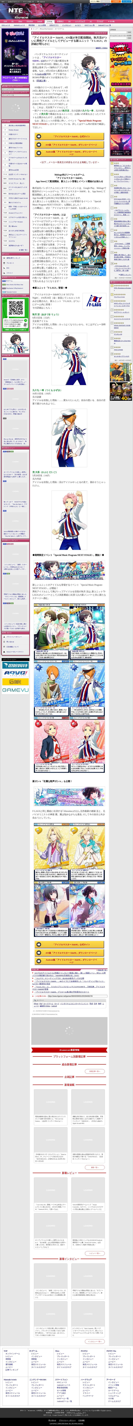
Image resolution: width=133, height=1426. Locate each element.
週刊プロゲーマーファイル (18, 139)
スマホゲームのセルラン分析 (18, 159)
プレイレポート (63, 1356)
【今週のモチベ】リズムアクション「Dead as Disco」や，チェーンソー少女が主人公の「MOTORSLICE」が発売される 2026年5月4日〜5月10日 (50, 1157)
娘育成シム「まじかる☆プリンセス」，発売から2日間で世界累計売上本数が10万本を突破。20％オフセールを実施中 (122, 168)
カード (56, 1004)
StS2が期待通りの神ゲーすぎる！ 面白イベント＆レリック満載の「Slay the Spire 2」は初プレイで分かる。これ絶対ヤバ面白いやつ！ (15, 534)
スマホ (49, 22)
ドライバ (10, 273)
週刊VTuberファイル (16, 147)
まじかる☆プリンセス (121, 356)
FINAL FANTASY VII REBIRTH (122, 326)
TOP (5, 21)
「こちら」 (79, 1413)
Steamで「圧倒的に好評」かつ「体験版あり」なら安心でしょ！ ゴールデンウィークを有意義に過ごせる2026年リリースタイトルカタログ (15, 382)
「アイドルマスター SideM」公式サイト (71, 136)
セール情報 (42, 25)
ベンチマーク (88, 1396)
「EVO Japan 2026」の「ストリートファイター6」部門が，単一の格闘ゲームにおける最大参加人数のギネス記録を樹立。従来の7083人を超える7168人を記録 (122, 268)
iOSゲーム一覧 (90, 25)
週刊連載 (9, 1364)
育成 (91, 1004)
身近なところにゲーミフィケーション (18, 236)
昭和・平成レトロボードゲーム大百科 (18, 208)
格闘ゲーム (112, 1388)
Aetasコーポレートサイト (15, 651)
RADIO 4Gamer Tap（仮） (17, 179)
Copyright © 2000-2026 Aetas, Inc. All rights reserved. (66, 1423)
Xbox (20, 21)
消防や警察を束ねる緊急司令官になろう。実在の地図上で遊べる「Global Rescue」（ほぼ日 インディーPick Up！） (88, 1156)
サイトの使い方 (28, 1)
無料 (99, 1004)
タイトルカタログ (38, 1367)
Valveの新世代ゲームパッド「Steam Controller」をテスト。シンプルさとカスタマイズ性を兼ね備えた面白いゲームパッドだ (88, 1207)
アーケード (110, 1380)
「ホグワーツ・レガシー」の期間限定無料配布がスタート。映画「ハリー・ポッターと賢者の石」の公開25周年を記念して (122, 212)
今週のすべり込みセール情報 (18, 165)
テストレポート (89, 1385)
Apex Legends (118, 349)
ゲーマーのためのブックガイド (18, 188)
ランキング (127, 1)
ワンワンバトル (119, 297)
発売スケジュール (38, 1364)
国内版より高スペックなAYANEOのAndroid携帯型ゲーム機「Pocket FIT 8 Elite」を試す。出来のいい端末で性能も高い (87, 1242)
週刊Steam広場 (14, 170)
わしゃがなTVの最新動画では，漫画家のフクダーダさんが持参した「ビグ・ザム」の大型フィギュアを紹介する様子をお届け (122, 235)
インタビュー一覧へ (95, 1341)
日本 (95, 1004)
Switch (39, 21)
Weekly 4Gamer (14, 130)
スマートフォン (61, 1380)
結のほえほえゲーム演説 (17, 193)
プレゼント (10, 263)
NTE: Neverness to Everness (122, 289)
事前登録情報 (62, 1388)
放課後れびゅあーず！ (16, 245)
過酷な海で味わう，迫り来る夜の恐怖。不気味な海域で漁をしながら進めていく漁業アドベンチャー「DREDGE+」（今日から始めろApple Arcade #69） (88, 1120)
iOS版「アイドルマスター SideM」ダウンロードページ (71, 145)
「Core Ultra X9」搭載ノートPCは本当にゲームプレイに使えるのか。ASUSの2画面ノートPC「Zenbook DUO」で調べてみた (50, 1207)
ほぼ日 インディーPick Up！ (18, 174)
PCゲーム (9, 281)
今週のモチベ (13, 134)
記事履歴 (116, 1)
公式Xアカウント (14, 1)
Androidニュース (19, 25)
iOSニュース (6, 25)
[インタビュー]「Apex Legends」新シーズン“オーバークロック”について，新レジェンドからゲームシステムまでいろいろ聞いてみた (88, 1331)
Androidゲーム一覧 (104, 25)
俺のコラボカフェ (15, 202)
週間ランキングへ (125, 274)
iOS (42, 61)
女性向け (60, 21)
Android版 (41, 74)
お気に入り (105, 1)
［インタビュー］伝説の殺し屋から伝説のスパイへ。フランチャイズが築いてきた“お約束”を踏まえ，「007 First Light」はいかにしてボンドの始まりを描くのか (15, 626)
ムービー (78, 25)
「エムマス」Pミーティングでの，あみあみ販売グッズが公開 (59, 978)
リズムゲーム (113, 1396)
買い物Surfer (13, 226)
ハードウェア (80, 21)
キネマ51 (12, 241)
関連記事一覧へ (103, 970)
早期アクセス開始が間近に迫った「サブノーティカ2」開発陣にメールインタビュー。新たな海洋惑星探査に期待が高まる (15, 596)
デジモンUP (118, 334)
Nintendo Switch (11, 292)
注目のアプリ (54, 25)
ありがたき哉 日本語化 (16, 230)
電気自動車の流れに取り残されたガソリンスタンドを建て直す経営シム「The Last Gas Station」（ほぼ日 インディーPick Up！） (50, 1119)
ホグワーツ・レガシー (121, 312)
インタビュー (66, 25)
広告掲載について (13, 646)
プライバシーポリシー (14, 636)
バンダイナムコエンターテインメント (74, 1004)
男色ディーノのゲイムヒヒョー (18, 153)
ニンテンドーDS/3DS (38, 1380)
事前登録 (32, 25)
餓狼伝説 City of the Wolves (122, 342)
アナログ (100, 21)
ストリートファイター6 (122, 319)
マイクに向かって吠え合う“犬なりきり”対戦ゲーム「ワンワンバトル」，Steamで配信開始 (122, 179)
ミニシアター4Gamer (16, 222)
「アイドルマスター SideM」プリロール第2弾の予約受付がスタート (61, 992)
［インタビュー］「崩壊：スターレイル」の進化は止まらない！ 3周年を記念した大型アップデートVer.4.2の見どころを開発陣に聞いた (15, 567)
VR (69, 21)
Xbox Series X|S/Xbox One (14, 284)
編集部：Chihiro (102, 48)
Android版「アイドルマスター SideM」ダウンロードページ (71, 153)
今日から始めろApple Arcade (18, 198)
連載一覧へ (24, 250)
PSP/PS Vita (111, 1351)
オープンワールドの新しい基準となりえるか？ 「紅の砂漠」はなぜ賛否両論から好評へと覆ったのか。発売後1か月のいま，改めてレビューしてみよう (15, 474)
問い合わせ (41, 1)
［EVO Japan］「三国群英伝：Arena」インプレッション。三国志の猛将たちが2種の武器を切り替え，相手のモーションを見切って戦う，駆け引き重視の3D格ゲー (122, 246)
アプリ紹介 (61, 1393)
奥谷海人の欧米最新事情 (17, 125)
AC (91, 21)
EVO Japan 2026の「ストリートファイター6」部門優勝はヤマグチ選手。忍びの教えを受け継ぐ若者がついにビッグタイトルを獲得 (122, 201)
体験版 (8, 1359)
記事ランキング (12, 1370)
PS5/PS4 (30, 21)
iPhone (36, 1004)
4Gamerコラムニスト (16, 213)
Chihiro (45, 1006)
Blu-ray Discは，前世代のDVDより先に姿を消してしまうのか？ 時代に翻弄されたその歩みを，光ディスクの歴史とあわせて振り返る (15, 441)
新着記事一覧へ (94, 1071)
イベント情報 (113, 1385)
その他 (111, 1398)
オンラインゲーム (13, 1354)
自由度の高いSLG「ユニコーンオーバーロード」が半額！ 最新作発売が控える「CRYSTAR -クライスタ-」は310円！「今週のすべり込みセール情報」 (122, 190)
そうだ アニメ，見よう (16, 183)
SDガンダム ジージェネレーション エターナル (122, 304)
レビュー (9, 1356)
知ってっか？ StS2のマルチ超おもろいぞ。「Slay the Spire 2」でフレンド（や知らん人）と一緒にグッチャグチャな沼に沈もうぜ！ (15, 504)
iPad (40, 1004)
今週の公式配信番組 (15, 143)
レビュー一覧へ (94, 1253)
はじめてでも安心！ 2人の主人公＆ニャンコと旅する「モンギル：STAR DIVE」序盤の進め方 (15, 411)
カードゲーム (48, 1004)
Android (54, 1006)
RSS (3, 1)
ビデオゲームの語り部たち (18, 217)
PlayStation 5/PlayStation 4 (14, 288)
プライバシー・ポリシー (67, 1420)
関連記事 (41, 81)
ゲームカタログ (114, 1401)
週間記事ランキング (13, 258)
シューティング (114, 1393)
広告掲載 (81, 1420)
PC (12, 21)
